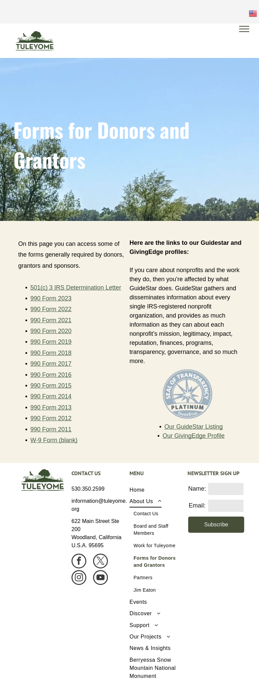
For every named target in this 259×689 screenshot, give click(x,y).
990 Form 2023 (50, 298)
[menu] (244, 29)
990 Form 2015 (50, 385)
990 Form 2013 (50, 407)
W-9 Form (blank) (54, 440)
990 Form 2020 (50, 331)
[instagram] (78, 578)
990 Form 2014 (50, 396)
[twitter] (100, 562)
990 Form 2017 (50, 363)
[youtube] (100, 578)
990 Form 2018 (50, 353)
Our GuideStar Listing (193, 426)
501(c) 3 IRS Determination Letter (75, 287)
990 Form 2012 (50, 418)
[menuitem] (156, 490)
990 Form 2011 (50, 429)
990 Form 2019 (50, 341)
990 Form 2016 (50, 374)
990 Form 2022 (50, 309)
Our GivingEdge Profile (194, 435)
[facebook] (78, 562)
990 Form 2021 (50, 320)
